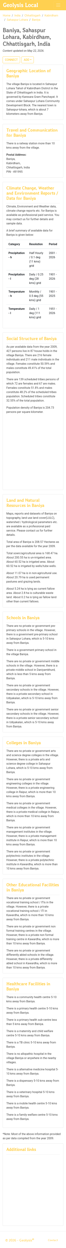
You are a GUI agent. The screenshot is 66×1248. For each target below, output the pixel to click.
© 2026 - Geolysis (19, 1240)
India (17, 15)
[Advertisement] (33, 451)
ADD (26, 59)
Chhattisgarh (32, 15)
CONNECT (11, 59)
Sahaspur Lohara (17, 19)
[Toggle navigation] (58, 5)
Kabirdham (51, 15)
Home (6, 15)
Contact (53, 1240)
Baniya (36, 19)
